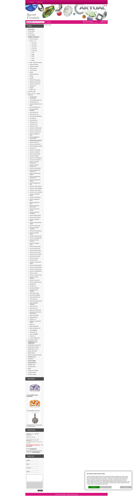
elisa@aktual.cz (33, 448)
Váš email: (28, 467)
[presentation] (39, 486)
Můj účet (97, 22)
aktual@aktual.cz (36, 452)
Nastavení (126, 487)
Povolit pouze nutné (105, 487)
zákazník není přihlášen (88, 21)
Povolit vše (94, 487)
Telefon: (28, 471)
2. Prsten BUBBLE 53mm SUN (32, 410)
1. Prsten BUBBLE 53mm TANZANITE (32, 396)
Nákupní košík (103, 21)
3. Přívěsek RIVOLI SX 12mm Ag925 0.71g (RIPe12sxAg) (34, 425)
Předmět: (28, 460)
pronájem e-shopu (70, 495)
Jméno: (27, 464)
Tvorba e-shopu (62, 495)
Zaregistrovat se (86, 22)
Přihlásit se (92, 22)
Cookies (56, 495)
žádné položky (103, 22)
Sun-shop (76, 495)
